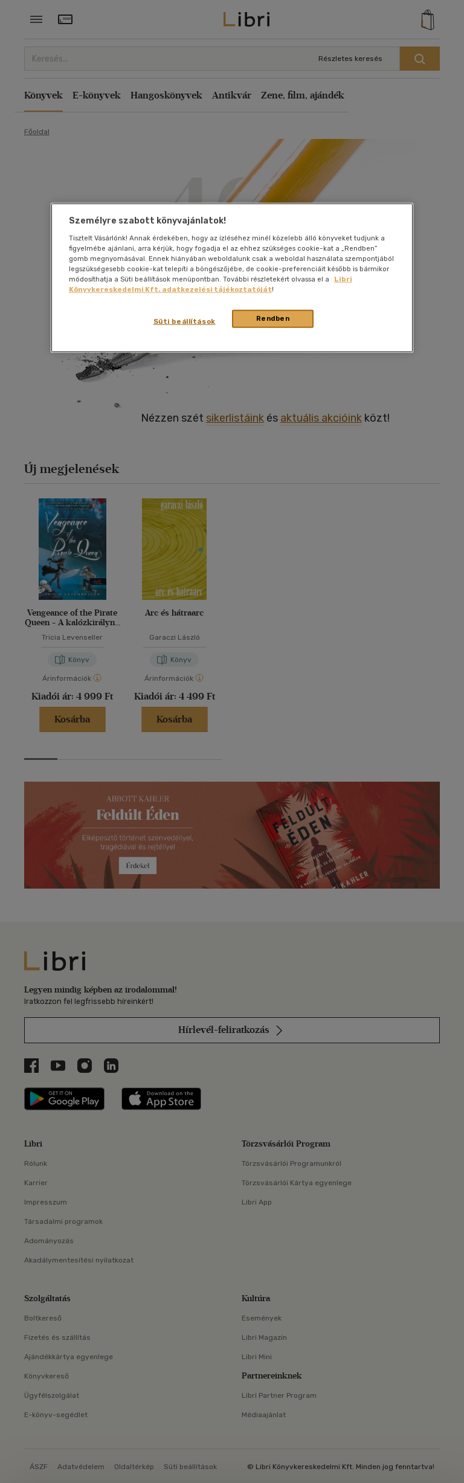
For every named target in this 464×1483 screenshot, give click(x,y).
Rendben (273, 318)
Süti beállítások (184, 321)
